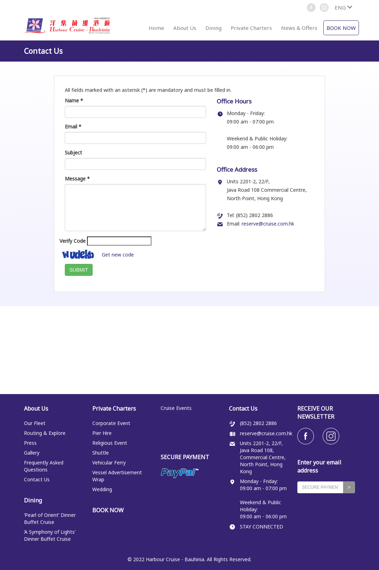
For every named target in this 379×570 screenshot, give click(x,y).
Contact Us (37, 479)
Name (74, 100)
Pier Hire (102, 433)
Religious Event (109, 442)
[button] (343, 7)
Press (30, 442)
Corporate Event (111, 423)
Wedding (102, 489)
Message (77, 178)
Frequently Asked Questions (43, 466)
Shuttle (100, 452)
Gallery (31, 452)
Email (73, 126)
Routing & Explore (45, 433)
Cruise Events (176, 408)
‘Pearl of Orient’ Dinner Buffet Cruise (50, 518)
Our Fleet (34, 423)
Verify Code (73, 241)
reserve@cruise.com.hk (268, 223)
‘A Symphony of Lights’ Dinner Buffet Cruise (49, 535)
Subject (73, 152)
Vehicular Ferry (109, 462)
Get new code (118, 254)
